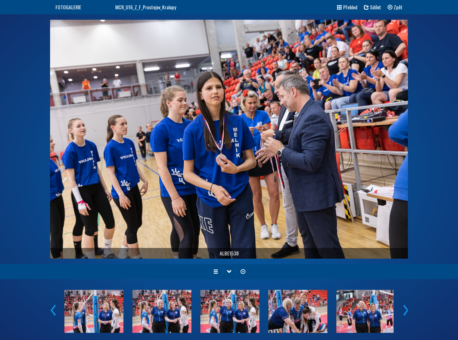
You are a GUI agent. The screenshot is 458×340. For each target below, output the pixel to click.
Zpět (395, 7)
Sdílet (372, 7)
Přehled (347, 7)
